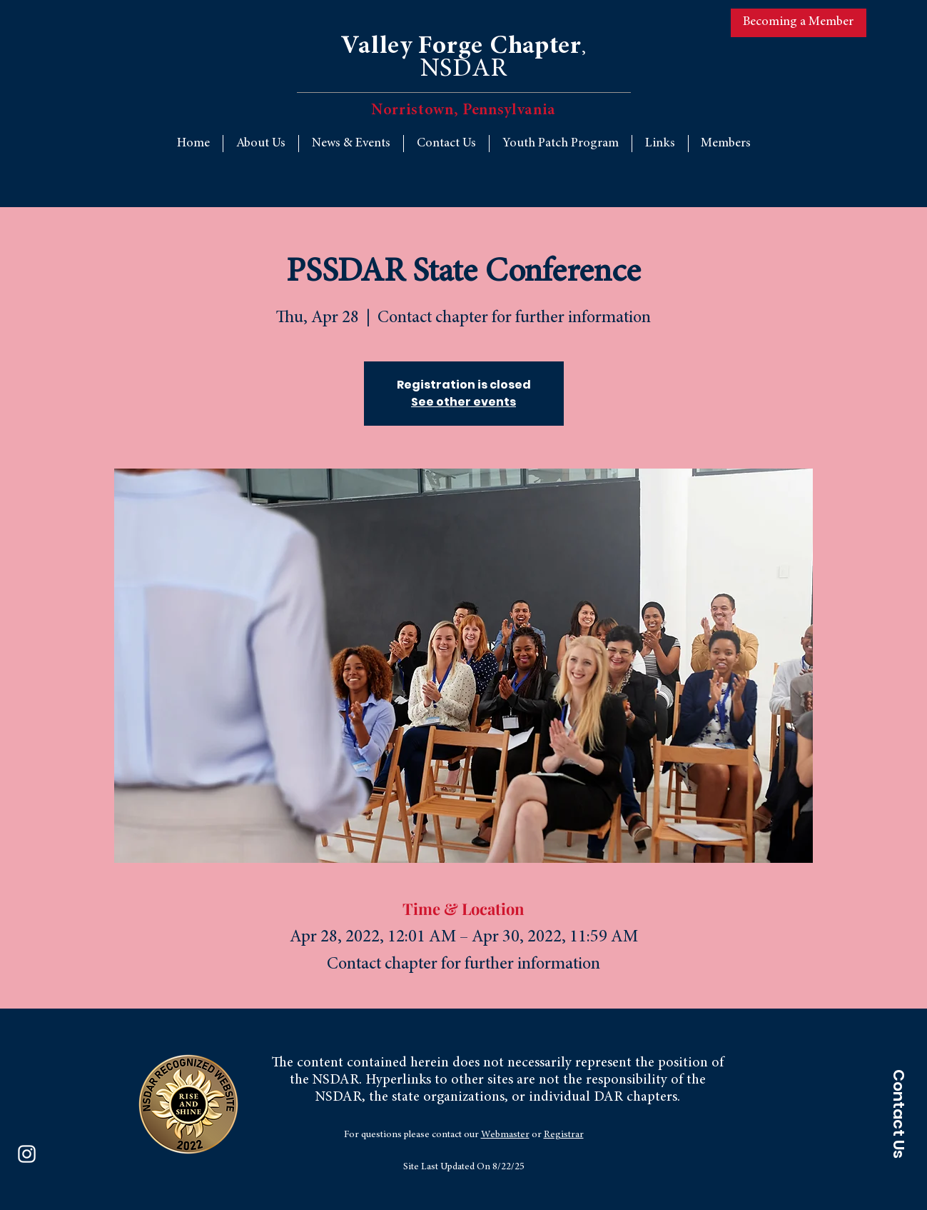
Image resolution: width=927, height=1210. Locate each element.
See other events (463, 402)
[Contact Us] (898, 1113)
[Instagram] (27, 1154)
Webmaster (505, 1135)
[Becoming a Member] (798, 23)
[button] (660, 143)
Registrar (564, 1135)
